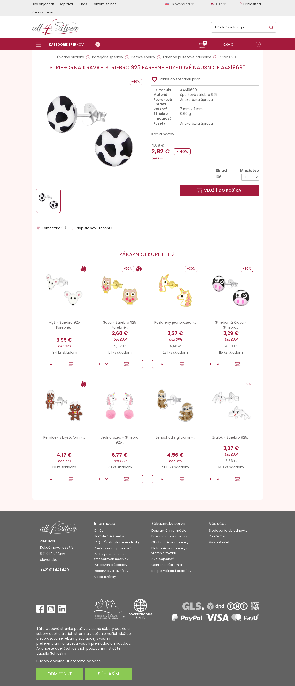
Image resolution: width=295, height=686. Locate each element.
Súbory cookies (50, 660)
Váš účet (217, 523)
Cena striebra (43, 12)
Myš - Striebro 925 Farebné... (64, 325)
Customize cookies (83, 660)
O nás (82, 4)
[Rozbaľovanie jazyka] (180, 4)
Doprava (66, 4)
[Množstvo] (250, 177)
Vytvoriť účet (219, 542)
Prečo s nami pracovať (112, 548)
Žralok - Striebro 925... (230, 437)
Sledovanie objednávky (228, 530)
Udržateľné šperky (109, 536)
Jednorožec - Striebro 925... (119, 440)
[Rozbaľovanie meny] (219, 4)
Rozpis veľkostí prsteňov (171, 570)
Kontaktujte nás (104, 4)
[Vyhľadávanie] (243, 27)
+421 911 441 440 (54, 569)
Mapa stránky (105, 576)
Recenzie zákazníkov (111, 570)
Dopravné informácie (168, 530)
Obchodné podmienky (169, 542)
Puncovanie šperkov (110, 564)
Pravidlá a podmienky (169, 536)
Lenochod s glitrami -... (175, 437)
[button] (229, 45)
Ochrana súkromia (166, 564)
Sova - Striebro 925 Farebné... (119, 325)
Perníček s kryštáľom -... (64, 437)
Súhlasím (108, 674)
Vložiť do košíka (219, 190)
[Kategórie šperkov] (69, 44)
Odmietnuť (59, 674)
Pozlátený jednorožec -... (175, 322)
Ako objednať (43, 4)
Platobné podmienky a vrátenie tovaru (170, 550)
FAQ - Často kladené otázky (117, 542)
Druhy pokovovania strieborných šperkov (111, 556)
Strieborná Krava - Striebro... (231, 325)
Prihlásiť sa (218, 536)
